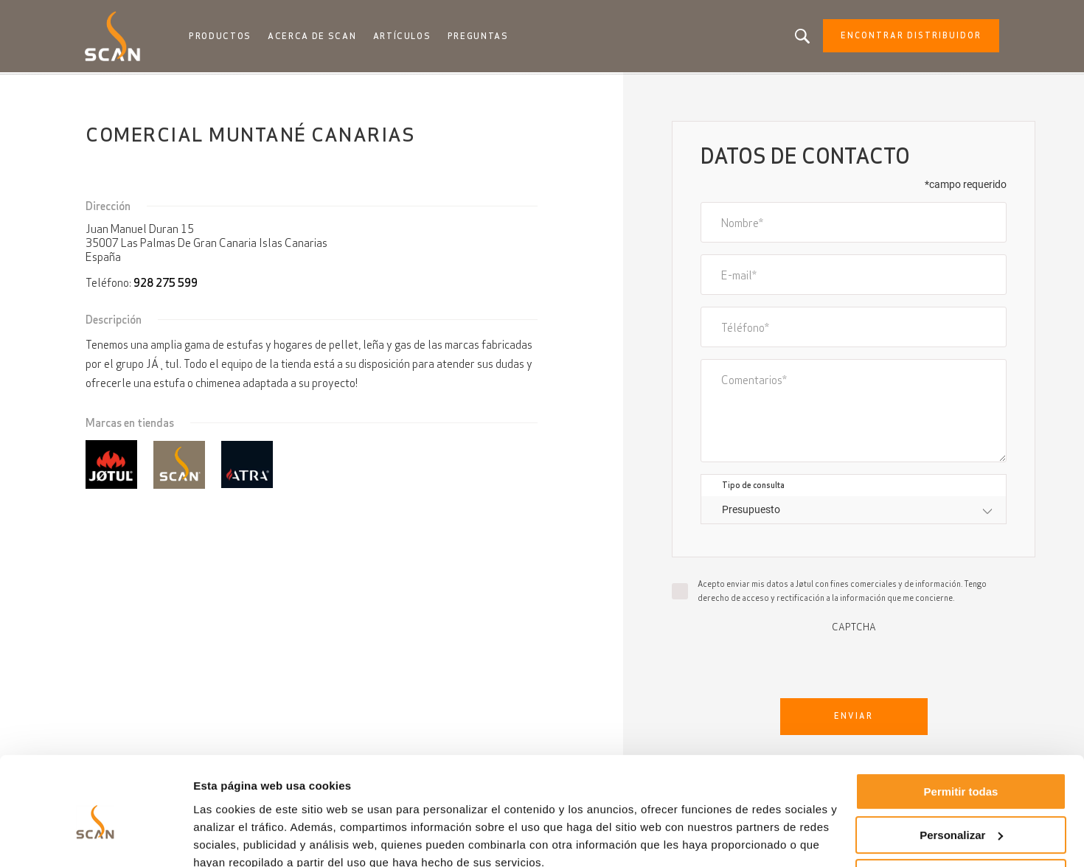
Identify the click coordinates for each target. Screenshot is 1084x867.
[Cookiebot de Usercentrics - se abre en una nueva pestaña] (95, 838)
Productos (225, 37)
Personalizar (961, 770)
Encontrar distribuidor (905, 37)
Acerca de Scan (315, 37)
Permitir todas (961, 727)
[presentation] (854, 663)
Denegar (961, 813)
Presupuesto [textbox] (751, 511)
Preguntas (480, 37)
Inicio (100, 88)
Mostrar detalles (236, 838)
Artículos (404, 37)
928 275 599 (165, 284)
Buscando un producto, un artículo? (797, 37)
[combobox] (853, 511)
